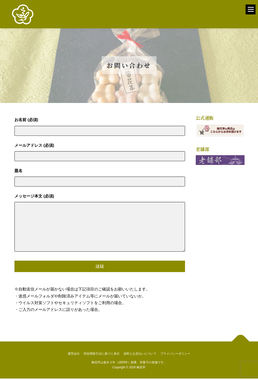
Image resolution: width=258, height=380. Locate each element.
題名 (99, 177)
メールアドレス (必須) (99, 151)
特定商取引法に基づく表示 (102, 355)
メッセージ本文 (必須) (99, 224)
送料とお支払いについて (140, 355)
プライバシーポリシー (175, 355)
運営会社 (74, 355)
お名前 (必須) (99, 126)
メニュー (251, 12)
